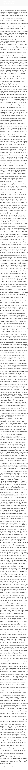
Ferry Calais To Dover (18, 756)
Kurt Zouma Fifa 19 (12, 758)
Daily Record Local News (5, 760)
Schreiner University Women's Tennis (12, 761)
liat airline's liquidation (9, 3)
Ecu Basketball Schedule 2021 (7, 756)
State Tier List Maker (22, 758)
